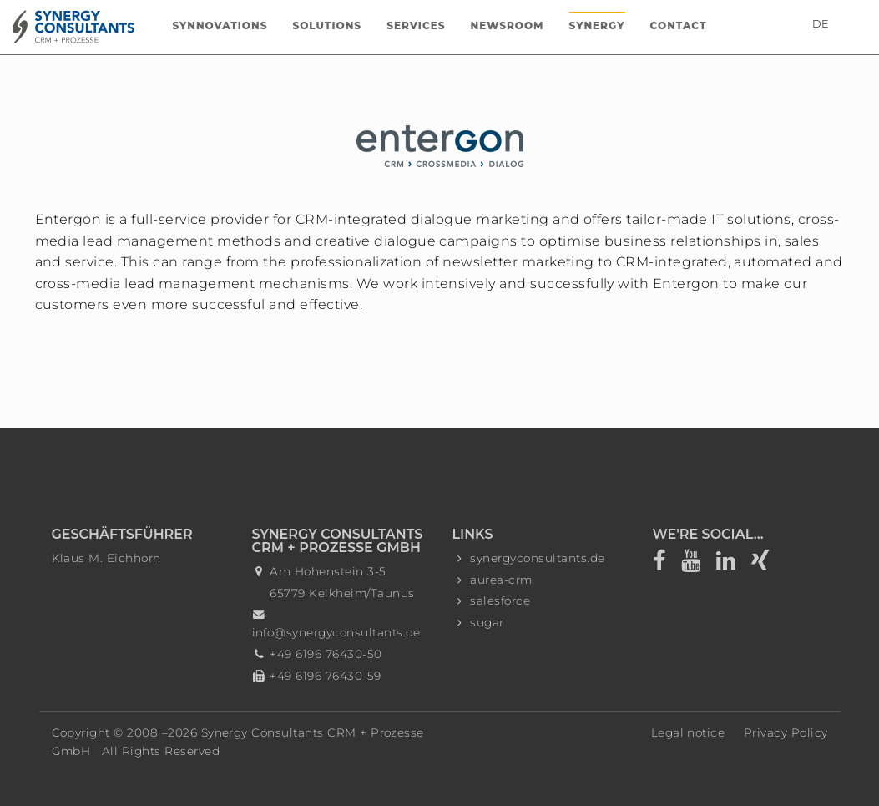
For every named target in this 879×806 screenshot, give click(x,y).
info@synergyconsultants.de (336, 632)
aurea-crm (501, 579)
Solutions (326, 25)
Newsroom (507, 25)
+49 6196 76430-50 (325, 654)
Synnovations (219, 25)
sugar (486, 622)
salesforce (500, 600)
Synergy (597, 25)
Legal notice (688, 732)
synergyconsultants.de (537, 558)
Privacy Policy (786, 732)
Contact (678, 25)
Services (415, 25)
